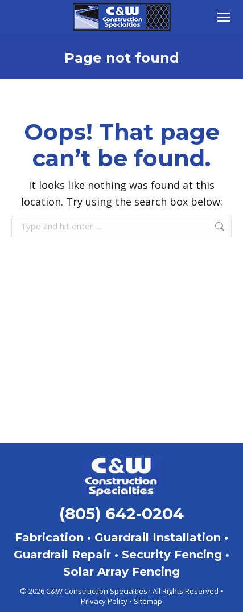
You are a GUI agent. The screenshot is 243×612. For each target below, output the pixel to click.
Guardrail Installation (157, 537)
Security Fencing (172, 554)
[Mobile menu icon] (224, 17)
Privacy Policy (104, 601)
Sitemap (148, 601)
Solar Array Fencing (121, 571)
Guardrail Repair (62, 554)
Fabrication (49, 537)
